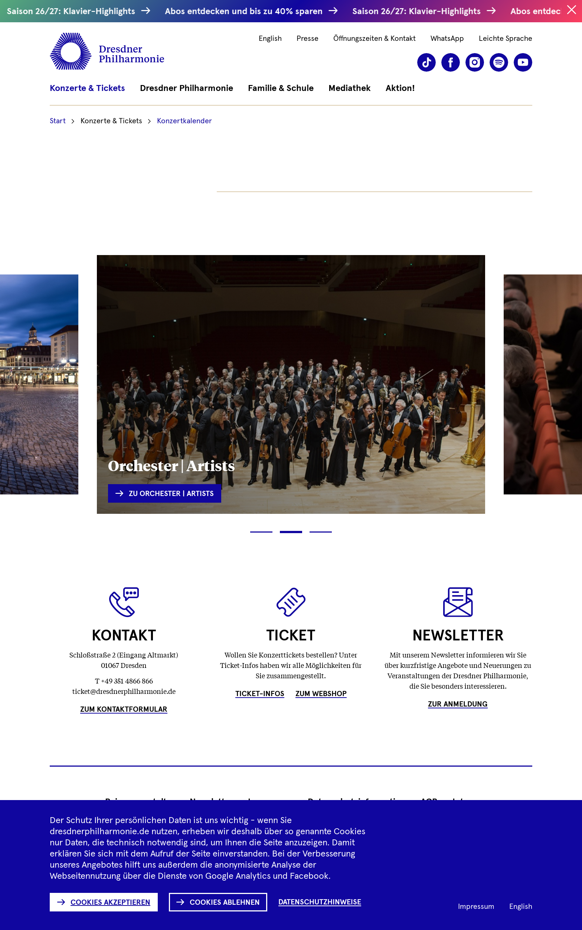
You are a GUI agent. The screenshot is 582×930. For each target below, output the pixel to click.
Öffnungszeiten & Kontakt (374, 38)
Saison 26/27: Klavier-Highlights (74, 11)
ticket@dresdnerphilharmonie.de (124, 691)
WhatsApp (447, 38)
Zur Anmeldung (458, 704)
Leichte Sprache (505, 38)
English (270, 38)
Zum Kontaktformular (123, 709)
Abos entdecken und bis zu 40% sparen (247, 11)
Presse (307, 38)
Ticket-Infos (259, 694)
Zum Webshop (321, 694)
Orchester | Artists (171, 465)
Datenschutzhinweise (319, 902)
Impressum (476, 906)
